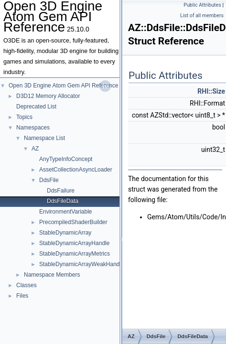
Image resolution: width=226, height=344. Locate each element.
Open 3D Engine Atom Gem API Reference (63, 85)
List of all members (202, 15)
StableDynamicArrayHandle (74, 243)
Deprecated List (36, 106)
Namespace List (44, 138)
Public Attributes (202, 5)
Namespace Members (52, 274)
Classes (26, 285)
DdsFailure (61, 190)
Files (22, 295)
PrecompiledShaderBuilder (73, 222)
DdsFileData (62, 201)
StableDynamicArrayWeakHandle (81, 264)
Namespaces (33, 127)
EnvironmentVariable (65, 211)
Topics (24, 117)
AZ (35, 148)
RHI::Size (211, 91)
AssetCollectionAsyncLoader (75, 169)
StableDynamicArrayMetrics (74, 253)
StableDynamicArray (65, 232)
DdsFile (49, 180)
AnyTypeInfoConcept (65, 159)
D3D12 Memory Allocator (48, 96)
